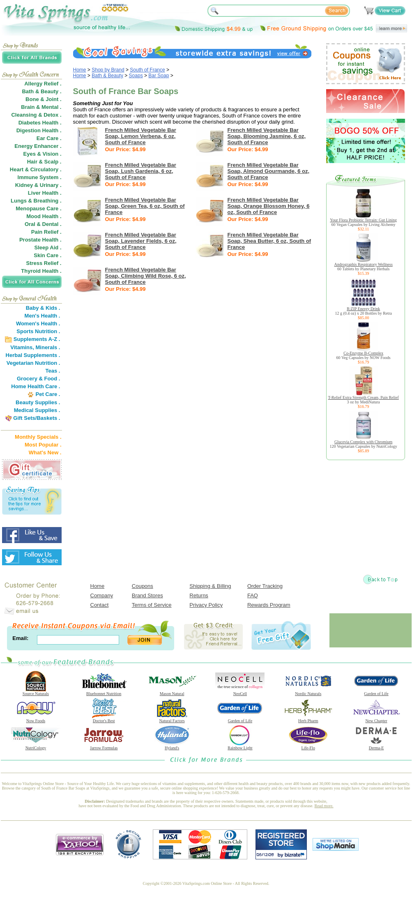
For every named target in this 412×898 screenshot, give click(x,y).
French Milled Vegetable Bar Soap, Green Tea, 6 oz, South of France (145, 206)
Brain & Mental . (41, 107)
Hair (32, 162)
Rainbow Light (240, 746)
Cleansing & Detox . (36, 115)
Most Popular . (43, 445)
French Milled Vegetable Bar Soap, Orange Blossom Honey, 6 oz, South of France (269, 206)
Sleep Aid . (48, 247)
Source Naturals (35, 692)
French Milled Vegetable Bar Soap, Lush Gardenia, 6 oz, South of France (140, 171)
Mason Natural (172, 692)
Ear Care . (49, 138)
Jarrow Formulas (104, 746)
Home (79, 70)
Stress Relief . (44, 263)
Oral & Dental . (43, 224)
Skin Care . (47, 255)
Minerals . (48, 347)
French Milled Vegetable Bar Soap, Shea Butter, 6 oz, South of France (269, 241)
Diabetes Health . (40, 123)
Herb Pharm (308, 719)
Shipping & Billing (210, 586)
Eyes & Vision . (42, 154)
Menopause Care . (38, 208)
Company (101, 595)
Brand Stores (147, 595)
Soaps (136, 75)
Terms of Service (152, 605)
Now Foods (35, 719)
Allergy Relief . (42, 84)
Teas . (53, 371)
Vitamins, (22, 347)
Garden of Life (376, 692)
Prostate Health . (40, 240)
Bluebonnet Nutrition (104, 692)
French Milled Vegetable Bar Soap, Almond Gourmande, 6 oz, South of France (269, 171)
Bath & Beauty (107, 75)
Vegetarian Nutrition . (33, 363)
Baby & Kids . (43, 308)
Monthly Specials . (38, 437)
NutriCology (35, 746)
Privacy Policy (206, 605)
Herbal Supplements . (33, 355)
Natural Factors (172, 719)
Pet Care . (47, 394)
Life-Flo (308, 746)
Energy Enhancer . (37, 146)
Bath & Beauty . (41, 91)
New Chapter (376, 719)
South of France (147, 70)
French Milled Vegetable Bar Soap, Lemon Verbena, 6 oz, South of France (140, 136)
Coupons (142, 586)
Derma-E (376, 746)
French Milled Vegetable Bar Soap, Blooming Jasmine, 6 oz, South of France (267, 136)
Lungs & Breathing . (36, 201)
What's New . (45, 452)
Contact (99, 605)
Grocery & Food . (38, 378)
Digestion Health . (39, 130)
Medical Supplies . (37, 410)
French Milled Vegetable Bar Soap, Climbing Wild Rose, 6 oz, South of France (145, 276)
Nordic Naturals (308, 692)
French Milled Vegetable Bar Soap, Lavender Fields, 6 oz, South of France (141, 241)
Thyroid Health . (41, 271)
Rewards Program (268, 605)
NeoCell (240, 692)
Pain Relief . (46, 232)
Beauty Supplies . (38, 402)
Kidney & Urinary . (38, 185)
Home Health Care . (35, 386)
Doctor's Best (104, 719)
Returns (198, 595)
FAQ (252, 595)
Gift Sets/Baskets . (36, 418)
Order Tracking (265, 586)
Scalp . (53, 162)
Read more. (324, 806)
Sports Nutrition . (38, 331)
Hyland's (172, 746)
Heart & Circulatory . (36, 169)
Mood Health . (43, 216)
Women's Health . (38, 323)
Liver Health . (45, 193)
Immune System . (40, 177)
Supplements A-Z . (37, 339)
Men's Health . (42, 316)
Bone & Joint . (43, 99)
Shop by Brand (108, 70)
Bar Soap (158, 75)
